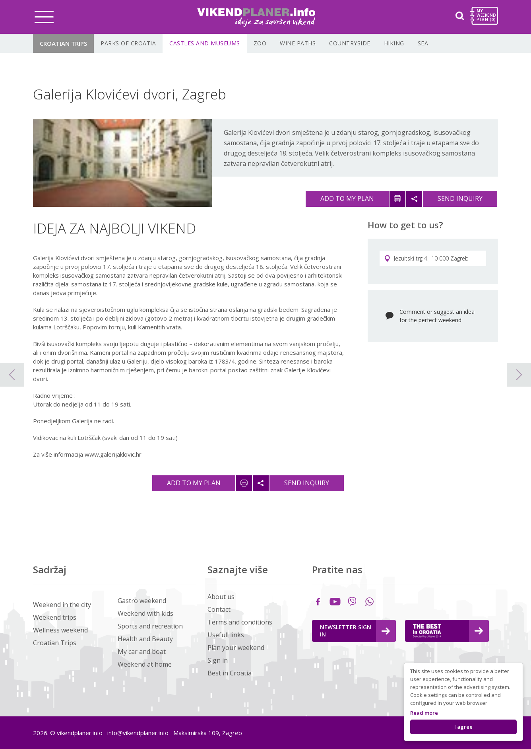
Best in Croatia (229, 673)
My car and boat (142, 651)
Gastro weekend (142, 600)
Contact (219, 609)
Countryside (349, 43)
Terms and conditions (239, 622)
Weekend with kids (145, 613)
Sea (423, 43)
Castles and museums (204, 43)
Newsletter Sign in (355, 630)
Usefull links (225, 634)
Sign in (217, 660)
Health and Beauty (145, 638)
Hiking (394, 43)
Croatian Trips (63, 43)
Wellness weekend (60, 630)
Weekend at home (145, 664)
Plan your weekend (235, 647)
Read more (424, 712)
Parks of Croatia (128, 43)
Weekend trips (54, 617)
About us (220, 596)
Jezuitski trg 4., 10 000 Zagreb (426, 258)
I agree (463, 726)
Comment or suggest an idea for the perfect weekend (437, 316)
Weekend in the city (62, 604)
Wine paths (298, 43)
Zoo (260, 43)
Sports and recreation (150, 626)
